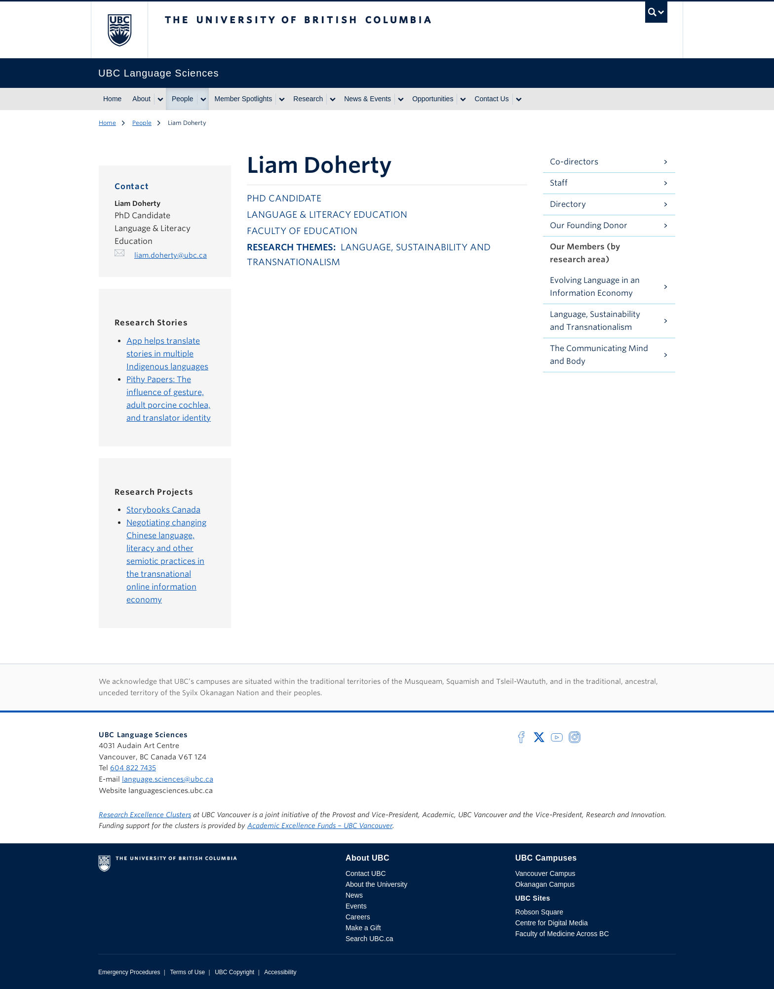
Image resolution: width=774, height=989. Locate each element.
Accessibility (280, 972)
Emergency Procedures (129, 972)
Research (308, 99)
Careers (358, 917)
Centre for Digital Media (551, 923)
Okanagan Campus (545, 884)
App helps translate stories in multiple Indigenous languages (167, 353)
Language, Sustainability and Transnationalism (595, 321)
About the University (376, 884)
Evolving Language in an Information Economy (595, 287)
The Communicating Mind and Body (599, 355)
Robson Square (539, 912)
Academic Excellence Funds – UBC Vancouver (319, 826)
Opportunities (432, 99)
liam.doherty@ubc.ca (170, 255)
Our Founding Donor (588, 225)
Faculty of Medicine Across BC (562, 934)
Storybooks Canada (163, 509)
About (141, 99)
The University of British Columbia (119, 29)
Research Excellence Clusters (145, 815)
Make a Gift (363, 928)
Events (356, 906)
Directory (568, 204)
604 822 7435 (133, 768)
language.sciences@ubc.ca (167, 779)
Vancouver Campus (545, 873)
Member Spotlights (243, 99)
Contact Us (491, 99)
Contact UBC (366, 873)
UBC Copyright (234, 972)
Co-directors (574, 161)
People (183, 99)
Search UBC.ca (369, 939)
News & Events (367, 99)
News (354, 895)
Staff (559, 183)
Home (112, 99)
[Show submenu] (160, 99)
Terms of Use (187, 972)
